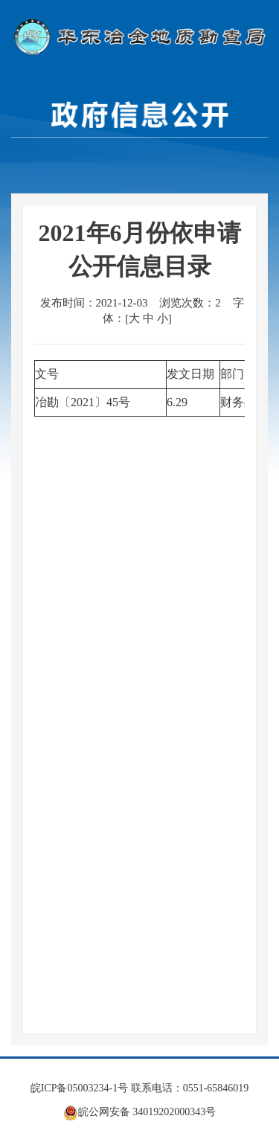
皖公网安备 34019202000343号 (140, 1111)
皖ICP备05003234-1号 (79, 1088)
